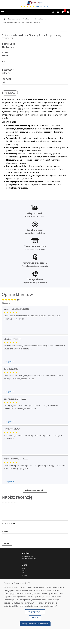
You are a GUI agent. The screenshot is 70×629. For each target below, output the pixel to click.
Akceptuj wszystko (35, 612)
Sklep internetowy (14, 19)
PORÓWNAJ (10, 93)
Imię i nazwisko (8, 523)
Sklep (24, 573)
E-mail (5, 531)
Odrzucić (35, 618)
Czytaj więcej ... (10, 361)
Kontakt (24, 575)
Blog (23, 568)
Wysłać (7, 543)
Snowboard (26, 19)
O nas (24, 570)
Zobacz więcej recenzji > (35, 490)
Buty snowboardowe (40, 19)
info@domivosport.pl (29, 559)
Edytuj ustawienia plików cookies (35, 624)
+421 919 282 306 (27, 556)
